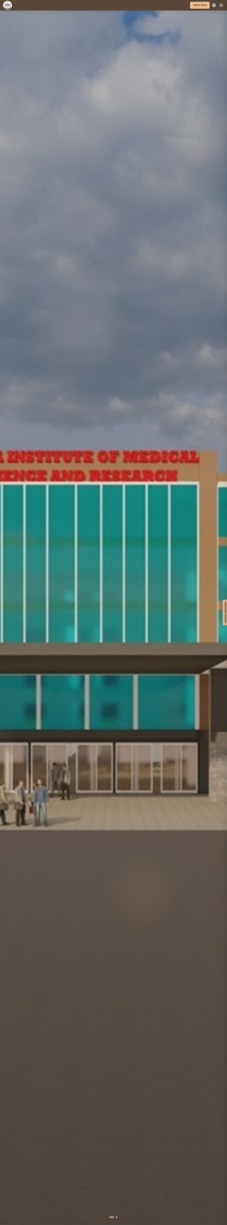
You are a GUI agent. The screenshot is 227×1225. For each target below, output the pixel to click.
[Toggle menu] (221, 5)
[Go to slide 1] (111, 1217)
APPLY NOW (200, 5)
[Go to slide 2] (117, 1217)
